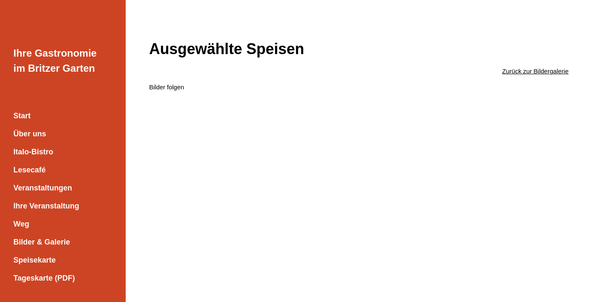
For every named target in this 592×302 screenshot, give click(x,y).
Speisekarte (34, 260)
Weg (21, 224)
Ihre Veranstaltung (46, 206)
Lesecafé (29, 170)
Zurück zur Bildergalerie (535, 71)
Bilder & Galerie (41, 242)
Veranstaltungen (42, 188)
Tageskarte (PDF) (44, 278)
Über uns (29, 134)
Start (22, 116)
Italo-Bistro (33, 152)
